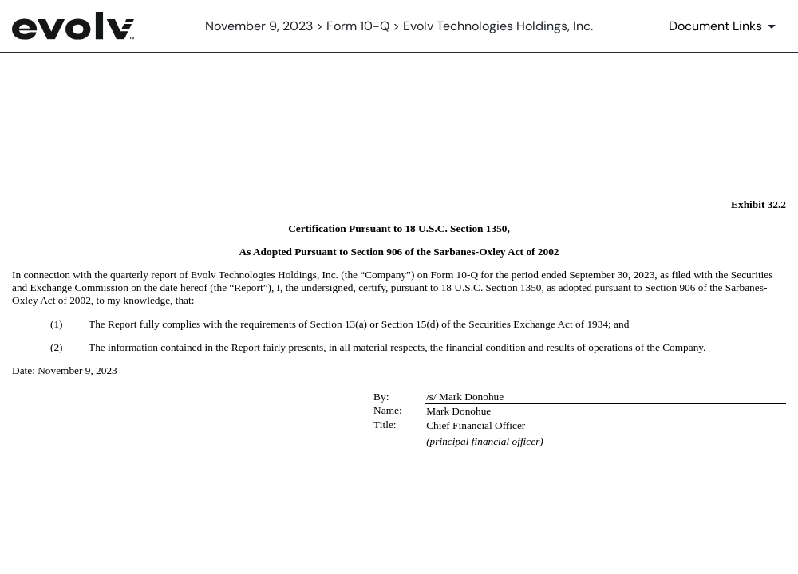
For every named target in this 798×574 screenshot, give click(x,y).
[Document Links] (725, 26)
